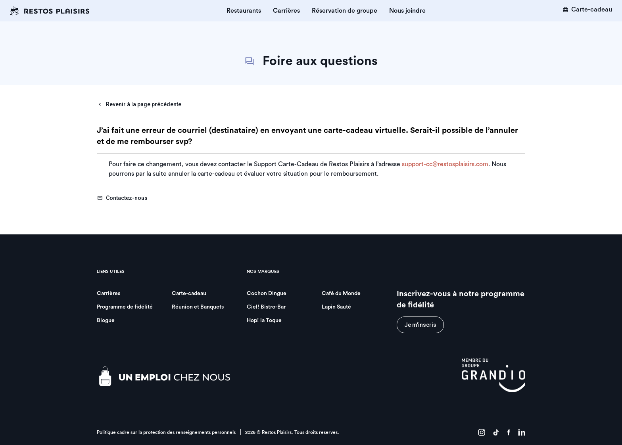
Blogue (106, 320)
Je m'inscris (420, 325)
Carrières (286, 11)
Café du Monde (341, 293)
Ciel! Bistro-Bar (266, 307)
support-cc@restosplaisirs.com (445, 164)
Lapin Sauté (336, 307)
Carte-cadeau (587, 9)
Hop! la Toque (264, 320)
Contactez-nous (122, 198)
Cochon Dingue (266, 293)
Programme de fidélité (125, 307)
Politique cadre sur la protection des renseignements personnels (166, 432)
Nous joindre (407, 11)
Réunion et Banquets (198, 307)
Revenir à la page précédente (139, 104)
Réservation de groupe (344, 11)
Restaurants (244, 11)
